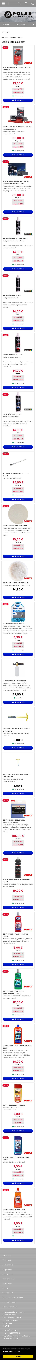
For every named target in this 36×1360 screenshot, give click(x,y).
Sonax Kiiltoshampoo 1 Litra (14, 1210)
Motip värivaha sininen (12, 414)
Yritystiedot (7, 1269)
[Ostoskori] (32, 3)
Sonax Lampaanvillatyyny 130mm (16, 583)
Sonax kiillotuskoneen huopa (15, 526)
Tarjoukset (6, 1255)
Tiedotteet (6, 1260)
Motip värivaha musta (12, 295)
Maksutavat (7, 1283)
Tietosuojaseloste (9, 1307)
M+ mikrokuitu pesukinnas (13, 624)
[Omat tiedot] (26, 3)
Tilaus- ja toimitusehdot (12, 1297)
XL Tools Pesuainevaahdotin (14, 681)
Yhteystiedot (7, 1293)
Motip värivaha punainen (13, 355)
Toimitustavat (8, 1279)
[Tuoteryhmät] (3, 3)
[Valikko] (33, 24)
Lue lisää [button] (17, 1351)
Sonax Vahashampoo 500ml (14, 1105)
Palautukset (7, 1274)
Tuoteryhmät (21, 24)
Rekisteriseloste (9, 1302)
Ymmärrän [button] (18, 1356)
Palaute (5, 1288)
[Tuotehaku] (13, 3)
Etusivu (6, 24)
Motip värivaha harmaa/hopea (15, 238)
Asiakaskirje (7, 1265)
